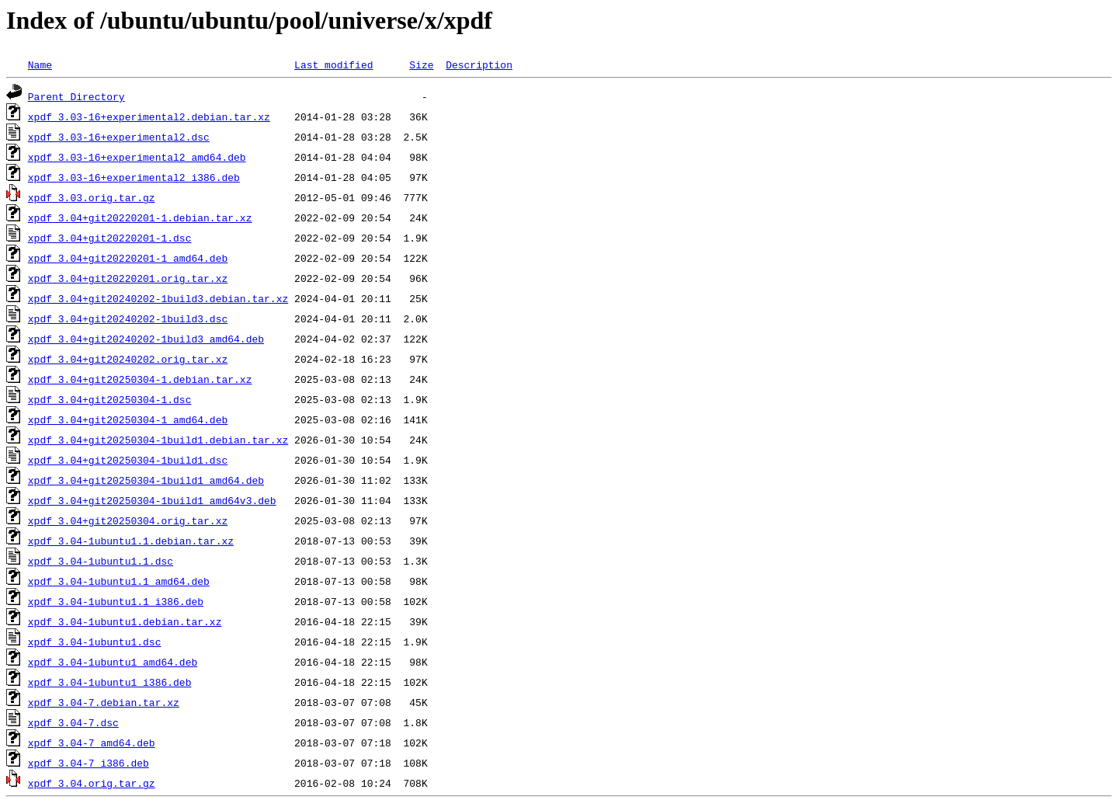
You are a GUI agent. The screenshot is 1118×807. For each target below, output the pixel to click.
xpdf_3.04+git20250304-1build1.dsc (127, 460)
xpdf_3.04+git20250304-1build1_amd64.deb (146, 480)
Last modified (333, 64)
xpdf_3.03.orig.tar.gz (91, 197)
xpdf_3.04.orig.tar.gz (91, 783)
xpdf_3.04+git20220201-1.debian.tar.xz (140, 217)
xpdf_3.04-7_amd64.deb (91, 743)
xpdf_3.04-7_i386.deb (88, 763)
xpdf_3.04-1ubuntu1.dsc (94, 642)
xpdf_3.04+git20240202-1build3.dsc (127, 318)
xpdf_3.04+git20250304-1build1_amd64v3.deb (152, 500)
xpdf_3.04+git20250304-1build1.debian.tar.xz (158, 440)
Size (421, 64)
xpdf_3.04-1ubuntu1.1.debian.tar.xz (131, 541)
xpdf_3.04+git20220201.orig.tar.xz (127, 278)
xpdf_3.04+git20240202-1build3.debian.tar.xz (158, 298)
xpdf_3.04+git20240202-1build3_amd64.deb (146, 339)
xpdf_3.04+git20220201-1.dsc (110, 238)
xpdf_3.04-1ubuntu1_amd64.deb (112, 662)
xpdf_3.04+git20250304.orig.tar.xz (127, 520)
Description (479, 64)
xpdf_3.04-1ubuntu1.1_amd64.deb (119, 581)
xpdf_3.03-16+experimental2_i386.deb (134, 177)
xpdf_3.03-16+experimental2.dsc (119, 137)
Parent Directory (76, 96)
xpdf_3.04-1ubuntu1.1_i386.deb (115, 601)
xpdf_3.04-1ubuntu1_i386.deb (110, 682)
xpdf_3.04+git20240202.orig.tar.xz (127, 359)
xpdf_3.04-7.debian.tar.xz (103, 702)
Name (40, 64)
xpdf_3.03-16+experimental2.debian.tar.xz (149, 116)
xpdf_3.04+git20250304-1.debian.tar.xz (140, 379)
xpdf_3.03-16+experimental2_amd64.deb (137, 157)
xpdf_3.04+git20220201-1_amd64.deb (127, 258)
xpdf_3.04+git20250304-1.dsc (110, 399)
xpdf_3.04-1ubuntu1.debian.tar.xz (125, 621)
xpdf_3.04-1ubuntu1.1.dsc (100, 561)
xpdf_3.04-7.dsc (73, 722)
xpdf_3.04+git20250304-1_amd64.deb (127, 419)
